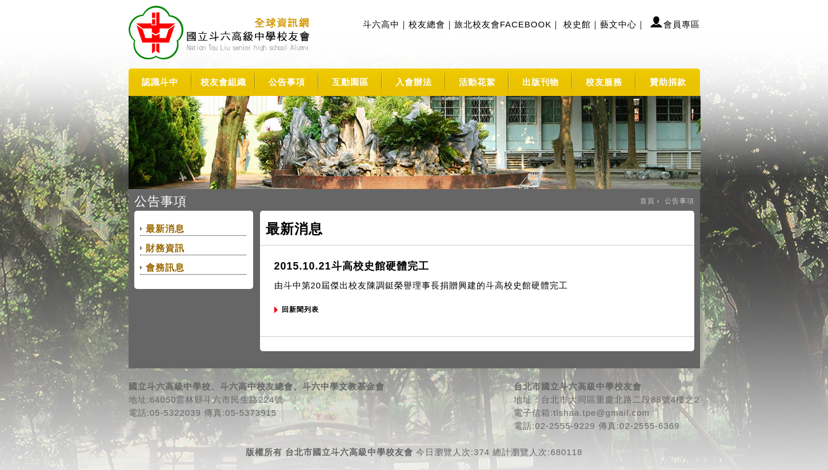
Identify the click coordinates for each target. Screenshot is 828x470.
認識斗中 (160, 82)
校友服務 (604, 82)
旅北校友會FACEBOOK (503, 24)
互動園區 (350, 82)
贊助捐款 (668, 82)
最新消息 (165, 229)
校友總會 (427, 24)
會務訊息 (165, 267)
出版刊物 (540, 82)
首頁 (647, 201)
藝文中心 (618, 24)
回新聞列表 (300, 310)
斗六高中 (381, 24)
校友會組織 (223, 82)
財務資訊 (165, 248)
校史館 (577, 24)
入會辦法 (413, 82)
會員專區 (681, 24)
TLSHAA (221, 34)
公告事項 (287, 82)
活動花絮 (477, 82)
